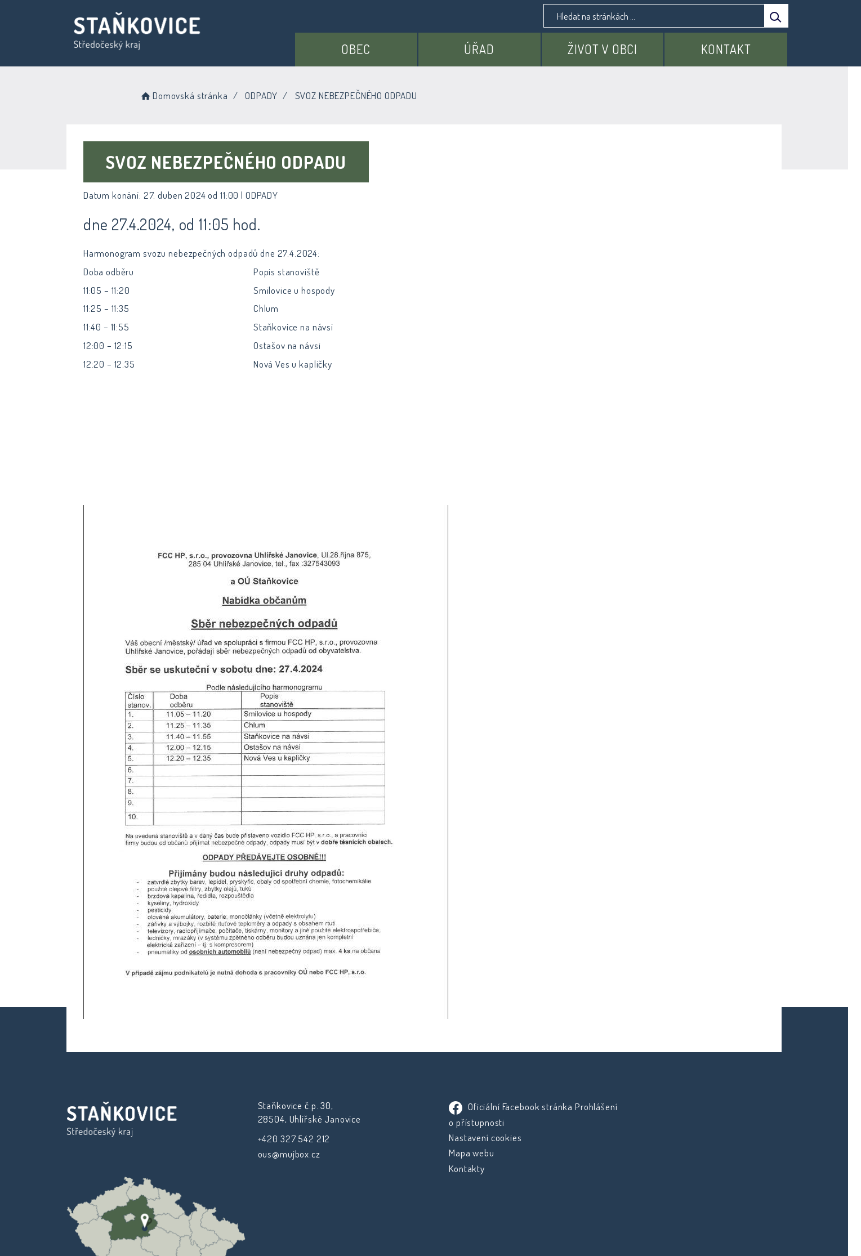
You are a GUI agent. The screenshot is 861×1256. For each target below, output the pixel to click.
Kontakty (457, 1168)
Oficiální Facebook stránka (501, 1106)
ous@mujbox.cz (287, 1154)
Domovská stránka (191, 95)
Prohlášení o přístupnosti (489, 1122)
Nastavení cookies (475, 1137)
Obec (359, 49)
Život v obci (604, 49)
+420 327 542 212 (292, 1139)
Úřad (481, 49)
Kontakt (726, 49)
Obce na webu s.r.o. (555, 1215)
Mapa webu (462, 1153)
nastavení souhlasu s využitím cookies (636, 1228)
